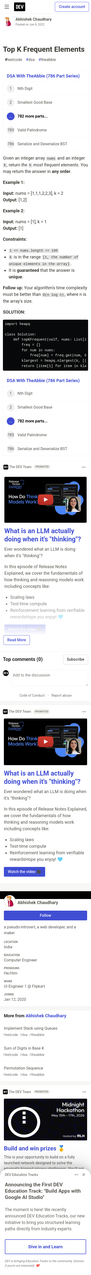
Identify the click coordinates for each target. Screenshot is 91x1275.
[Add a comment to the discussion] (49, 678)
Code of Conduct (32, 695)
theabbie (47, 60)
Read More (16, 640)
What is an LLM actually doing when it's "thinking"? (42, 535)
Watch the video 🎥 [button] (24, 871)
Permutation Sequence (45, 1071)
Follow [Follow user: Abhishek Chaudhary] (45, 915)
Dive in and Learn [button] (45, 1246)
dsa (30, 60)
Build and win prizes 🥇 (34, 1148)
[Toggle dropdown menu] (84, 467)
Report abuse (61, 695)
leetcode (13, 60)
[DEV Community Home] (20, 7)
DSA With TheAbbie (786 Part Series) (43, 75)
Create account (72, 6)
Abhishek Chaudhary (34, 19)
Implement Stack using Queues (45, 1031)
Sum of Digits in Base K (45, 1051)
